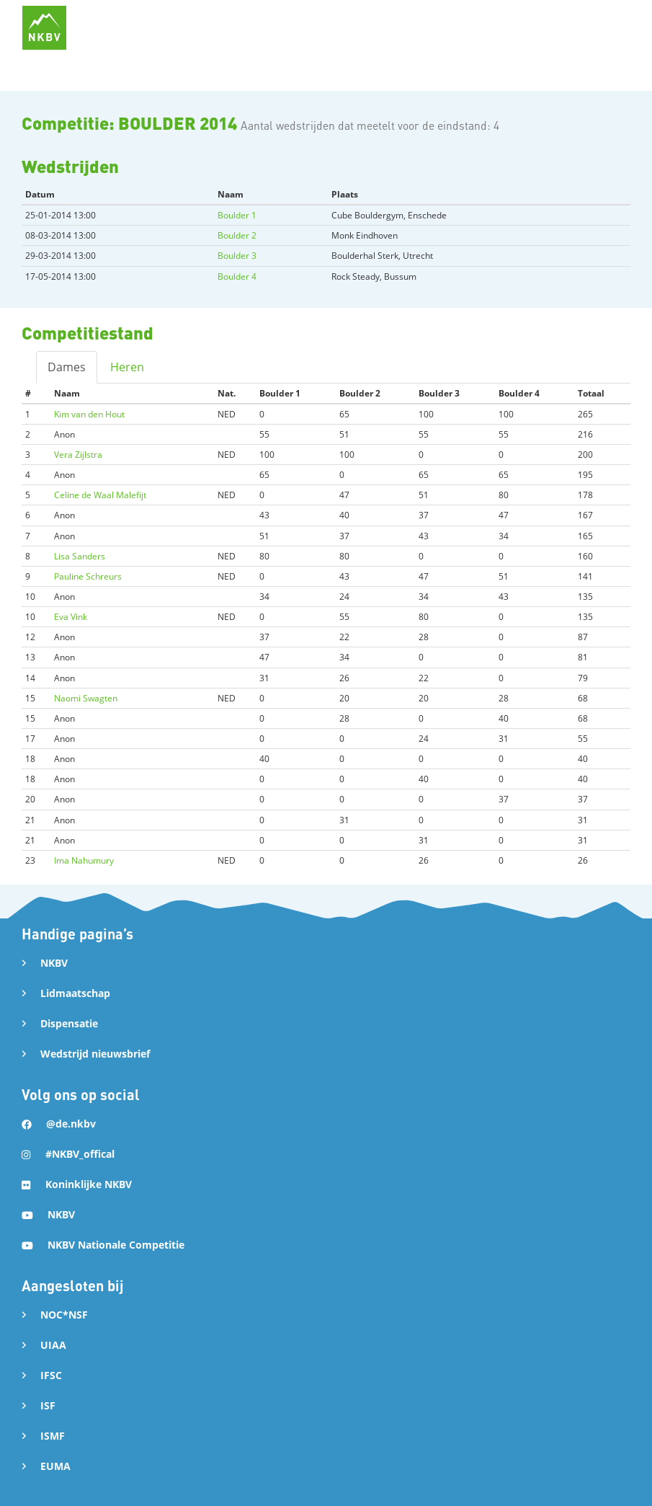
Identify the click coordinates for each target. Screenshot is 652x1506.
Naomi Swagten (85, 698)
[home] (44, 28)
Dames (67, 367)
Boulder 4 (237, 276)
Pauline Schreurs (88, 576)
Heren (127, 367)
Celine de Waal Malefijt (100, 495)
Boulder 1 (237, 215)
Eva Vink (70, 617)
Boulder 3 (237, 255)
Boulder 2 (237, 235)
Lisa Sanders (79, 556)
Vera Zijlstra (78, 454)
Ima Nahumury (84, 860)
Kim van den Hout (89, 414)
